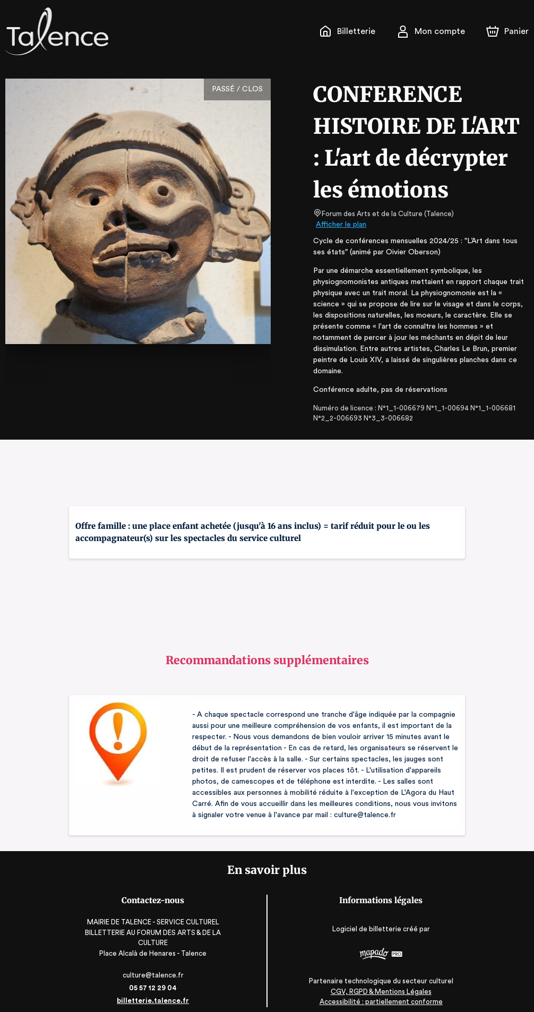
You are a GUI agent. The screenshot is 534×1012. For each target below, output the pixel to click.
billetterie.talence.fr (150, 989)
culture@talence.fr (150, 964)
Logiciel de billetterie (370, 917)
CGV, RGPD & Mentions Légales (384, 980)
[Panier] (507, 31)
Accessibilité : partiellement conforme (384, 990)
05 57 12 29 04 (150, 977)
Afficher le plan (340, 224)
